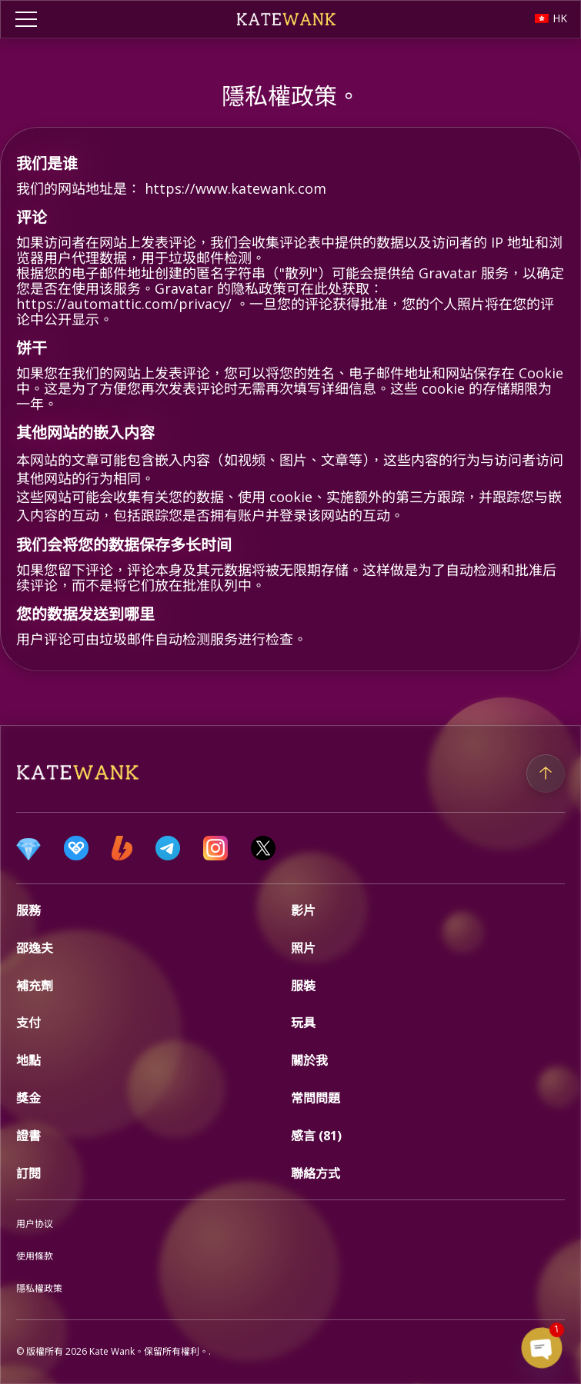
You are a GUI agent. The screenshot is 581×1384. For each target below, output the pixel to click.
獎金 (28, 1098)
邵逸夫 (34, 948)
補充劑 (34, 985)
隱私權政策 (39, 1288)
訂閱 (28, 1173)
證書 (28, 1135)
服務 (28, 910)
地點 (28, 1060)
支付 (28, 1022)
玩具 (303, 1022)
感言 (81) (316, 1135)
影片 (303, 910)
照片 (303, 948)
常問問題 (315, 1098)
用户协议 (34, 1223)
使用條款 (34, 1256)
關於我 (309, 1060)
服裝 (303, 985)
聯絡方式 (315, 1173)
